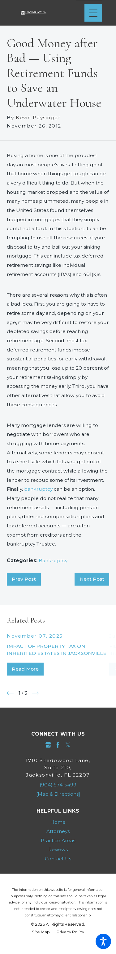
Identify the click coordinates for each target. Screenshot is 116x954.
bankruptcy (38, 489)
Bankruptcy (53, 560)
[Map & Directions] (58, 794)
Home (58, 822)
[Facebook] (58, 745)
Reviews (58, 849)
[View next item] (35, 693)
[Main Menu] (93, 13)
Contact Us (58, 859)
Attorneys (58, 831)
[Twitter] (68, 745)
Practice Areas (58, 840)
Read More (25, 669)
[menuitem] (58, 822)
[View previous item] (10, 693)
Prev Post (24, 579)
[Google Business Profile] (48, 745)
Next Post (91, 579)
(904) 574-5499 (58, 785)
